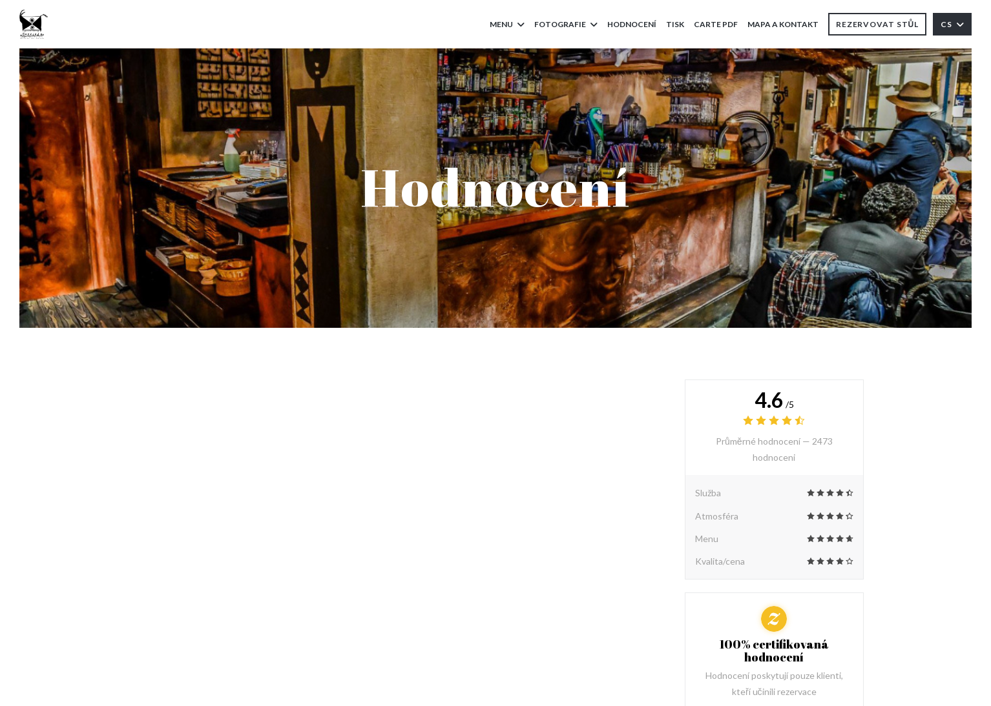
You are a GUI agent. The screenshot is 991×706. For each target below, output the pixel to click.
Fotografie (566, 24)
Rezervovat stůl (877, 24)
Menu (507, 24)
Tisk (675, 24)
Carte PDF (716, 23)
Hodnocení (631, 24)
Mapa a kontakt (783, 24)
